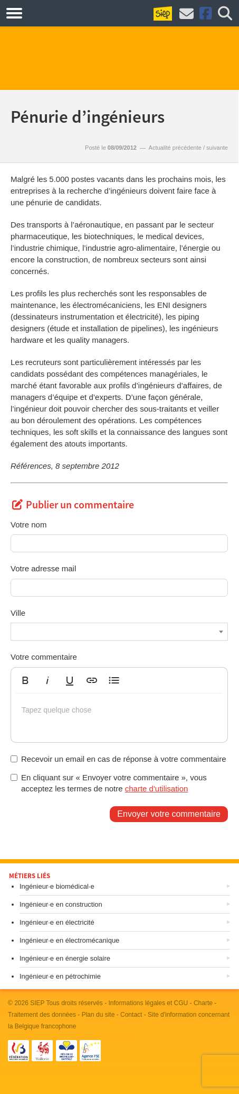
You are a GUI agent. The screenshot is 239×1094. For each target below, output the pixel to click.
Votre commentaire (44, 656)
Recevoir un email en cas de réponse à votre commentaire (118, 758)
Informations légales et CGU (148, 1003)
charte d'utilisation (156, 788)
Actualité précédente (175, 147)
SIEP (37, 1003)
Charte (203, 1003)
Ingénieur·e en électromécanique (69, 940)
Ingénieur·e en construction (61, 904)
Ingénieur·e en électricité (57, 922)
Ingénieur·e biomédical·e (57, 886)
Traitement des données (42, 1014)
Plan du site (98, 1014)
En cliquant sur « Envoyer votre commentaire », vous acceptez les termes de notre (109, 783)
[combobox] (119, 632)
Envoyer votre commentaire (169, 813)
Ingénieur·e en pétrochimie (60, 976)
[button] (25, 680)
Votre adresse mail (43, 568)
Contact (131, 1014)
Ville (18, 612)
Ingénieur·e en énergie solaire (65, 958)
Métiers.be (52, 13)
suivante (217, 147)
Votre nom (28, 524)
